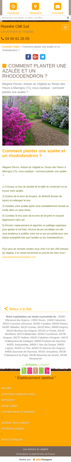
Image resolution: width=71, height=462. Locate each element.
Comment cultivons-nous (18, 394)
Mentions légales (13, 428)
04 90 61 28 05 (15, 39)
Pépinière (17, 30)
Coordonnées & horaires (18, 411)
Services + (9, 400)
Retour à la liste (20, 309)
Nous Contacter (12, 439)
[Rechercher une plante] (32, 17)
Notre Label (9, 406)
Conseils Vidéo (11, 46)
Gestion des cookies (15, 422)
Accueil (6, 388)
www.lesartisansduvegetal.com (19, 257)
